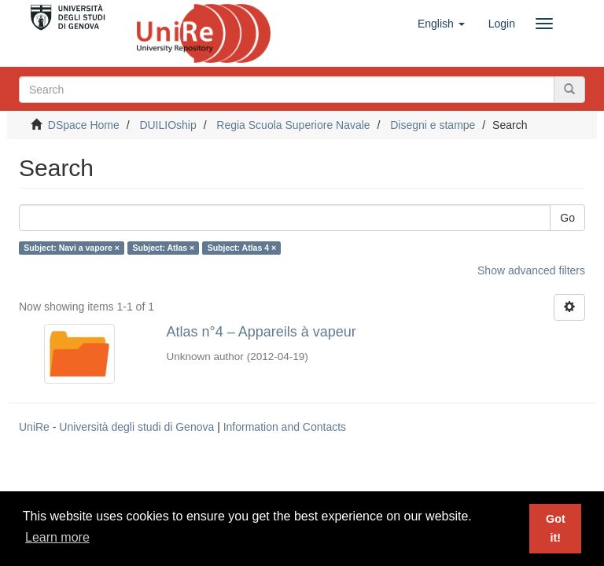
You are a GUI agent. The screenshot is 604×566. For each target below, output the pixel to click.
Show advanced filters (531, 270)
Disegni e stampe (432, 125)
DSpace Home (84, 125)
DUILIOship (167, 125)
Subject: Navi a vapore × (72, 247)
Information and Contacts (284, 427)
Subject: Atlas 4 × (242, 247)
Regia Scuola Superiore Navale (293, 125)
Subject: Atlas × (163, 247)
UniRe (34, 427)
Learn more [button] (57, 537)
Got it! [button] (555, 528)
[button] (441, 23)
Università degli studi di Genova (136, 427)
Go (567, 217)
